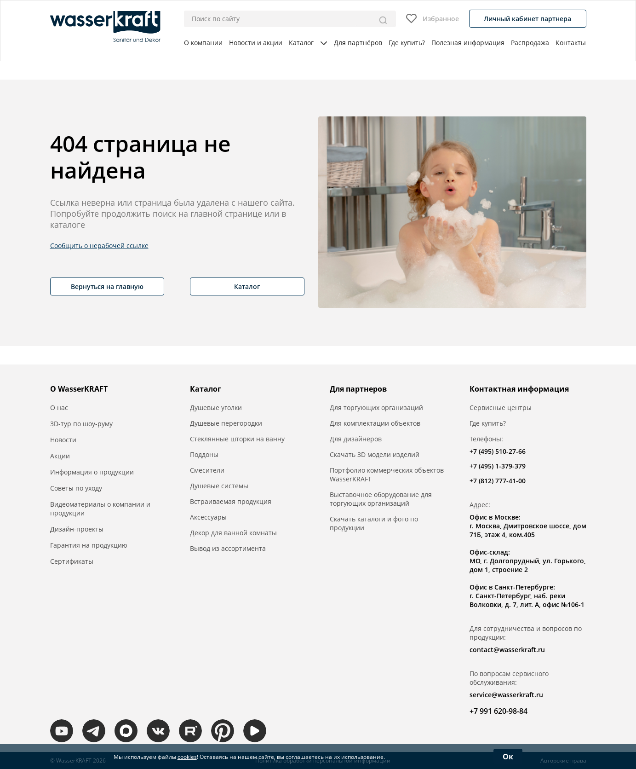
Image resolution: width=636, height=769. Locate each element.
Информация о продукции (92, 472)
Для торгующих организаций (376, 407)
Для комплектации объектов (375, 423)
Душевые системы (219, 485)
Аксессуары (208, 517)
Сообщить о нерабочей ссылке (99, 245)
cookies (187, 757)
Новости (63, 439)
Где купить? (407, 42)
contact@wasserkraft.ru (507, 649)
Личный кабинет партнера (527, 18)
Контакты (571, 42)
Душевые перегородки (226, 423)
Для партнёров (358, 42)
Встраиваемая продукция (230, 501)
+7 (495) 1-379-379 (498, 466)
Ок (508, 757)
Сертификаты (71, 561)
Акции (60, 455)
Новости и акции (255, 42)
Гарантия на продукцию (88, 545)
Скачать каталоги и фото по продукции (374, 523)
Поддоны (204, 454)
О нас (59, 407)
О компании (203, 42)
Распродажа (530, 42)
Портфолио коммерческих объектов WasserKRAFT (387, 474)
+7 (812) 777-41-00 (498, 480)
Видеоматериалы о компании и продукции (100, 508)
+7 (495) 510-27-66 (498, 451)
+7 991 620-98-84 (498, 711)
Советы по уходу (76, 488)
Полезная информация (467, 42)
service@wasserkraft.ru (506, 694)
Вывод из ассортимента (228, 548)
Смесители (207, 470)
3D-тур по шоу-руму (81, 423)
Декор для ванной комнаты (233, 532)
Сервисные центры (501, 407)
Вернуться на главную (107, 286)
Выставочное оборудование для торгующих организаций (381, 499)
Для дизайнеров (356, 438)
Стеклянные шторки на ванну (237, 438)
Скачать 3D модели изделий (374, 454)
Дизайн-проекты (76, 529)
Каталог (308, 42)
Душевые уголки (216, 407)
